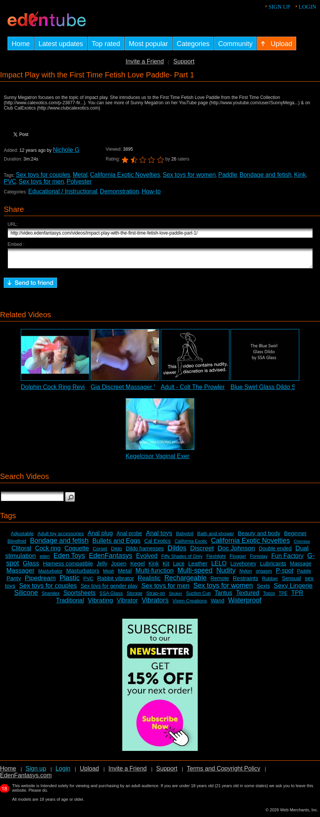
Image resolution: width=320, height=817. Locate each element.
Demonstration (119, 191)
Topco (269, 596)
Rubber (270, 582)
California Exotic (190, 544)
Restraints (245, 581)
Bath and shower (215, 537)
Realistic (149, 581)
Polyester (79, 181)
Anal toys (159, 536)
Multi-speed (194, 574)
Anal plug (100, 536)
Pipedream (40, 581)
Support (183, 61)
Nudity (225, 574)
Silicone (26, 596)
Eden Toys (69, 559)
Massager (20, 574)
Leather (198, 567)
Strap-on (155, 596)
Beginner (295, 536)
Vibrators (155, 603)
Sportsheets (79, 596)
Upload (89, 772)
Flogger (237, 559)
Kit (166, 567)
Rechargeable (186, 581)
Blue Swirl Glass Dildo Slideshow (275, 390)
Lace (178, 567)
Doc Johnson (236, 551)
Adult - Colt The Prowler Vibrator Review (215, 390)
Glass (31, 566)
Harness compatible (68, 567)
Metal (80, 174)
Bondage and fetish (266, 174)
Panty (13, 581)
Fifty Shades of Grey (181, 559)
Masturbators (82, 574)
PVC (10, 181)
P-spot (284, 574)
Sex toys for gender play (109, 589)
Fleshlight (216, 559)
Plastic (70, 581)
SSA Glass (111, 596)
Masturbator (50, 574)
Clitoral (21, 551)
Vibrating (100, 603)
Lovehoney (244, 567)
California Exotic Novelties (125, 174)
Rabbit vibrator (115, 581)
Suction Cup (198, 596)
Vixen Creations (189, 604)
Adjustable (22, 537)
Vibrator (127, 604)
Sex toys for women (189, 174)
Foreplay (259, 559)
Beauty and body (259, 536)
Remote (220, 582)
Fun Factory (287, 559)
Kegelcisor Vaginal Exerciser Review (174, 459)
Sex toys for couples (43, 174)
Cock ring (48, 551)
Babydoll (185, 537)
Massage (300, 567)
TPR (297, 596)
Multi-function (154, 574)
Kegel (137, 567)
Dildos (177, 551)
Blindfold (17, 544)
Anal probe (129, 537)
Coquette (77, 551)
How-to (151, 191)
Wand (217, 604)
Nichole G (66, 150)
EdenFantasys (110, 559)
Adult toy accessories (60, 537)
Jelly (102, 567)
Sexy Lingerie (293, 589)
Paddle (227, 174)
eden (45, 559)
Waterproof (245, 603)
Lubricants (273, 567)
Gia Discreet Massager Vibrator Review (143, 390)
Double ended (275, 552)
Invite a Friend (145, 61)
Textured (247, 596)
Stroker (175, 597)
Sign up (279, 7)
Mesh (108, 574)
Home (8, 772)
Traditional (70, 604)
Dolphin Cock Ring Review (56, 390)
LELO (219, 567)
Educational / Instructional (62, 191)
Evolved (146, 559)
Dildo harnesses (145, 552)
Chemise (302, 544)
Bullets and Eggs (116, 544)
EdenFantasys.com (26, 778)
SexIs (263, 589)
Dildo (116, 552)
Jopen (118, 567)
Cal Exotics (157, 544)
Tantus (223, 596)
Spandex (51, 596)
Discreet (202, 551)
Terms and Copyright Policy (223, 772)
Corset (100, 552)
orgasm (264, 574)
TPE (282, 596)
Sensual (291, 582)
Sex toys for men (41, 181)
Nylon (245, 574)
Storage (135, 596)
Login (307, 7)
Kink (300, 174)
